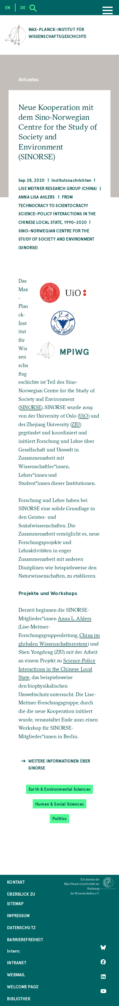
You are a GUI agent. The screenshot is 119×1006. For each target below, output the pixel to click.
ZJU (76, 424)
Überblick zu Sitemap (21, 898)
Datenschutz (21, 927)
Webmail (16, 975)
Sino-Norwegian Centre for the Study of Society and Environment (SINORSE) (56, 239)
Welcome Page (22, 987)
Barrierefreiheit (25, 939)
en (7, 7)
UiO (83, 416)
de (22, 7)
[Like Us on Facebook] (103, 962)
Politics (59, 818)
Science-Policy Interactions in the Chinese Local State (57, 668)
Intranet (16, 963)
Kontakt (16, 882)
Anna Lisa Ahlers (36, 197)
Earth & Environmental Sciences (59, 789)
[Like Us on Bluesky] (103, 947)
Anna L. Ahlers (74, 618)
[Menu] (107, 11)
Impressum (18, 915)
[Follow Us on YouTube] (103, 991)
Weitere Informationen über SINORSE (59, 764)
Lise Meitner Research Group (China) (57, 188)
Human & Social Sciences (59, 803)
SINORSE (30, 407)
